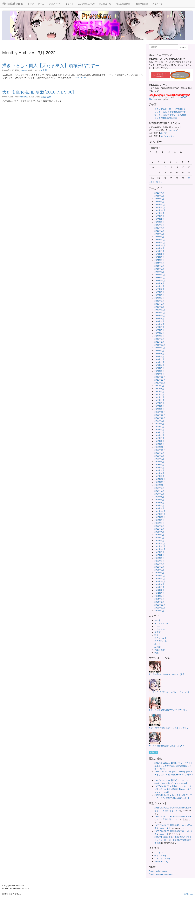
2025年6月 (159, 222)
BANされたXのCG (86, 4)
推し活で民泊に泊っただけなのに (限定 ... (168, 674)
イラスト (69, 4)
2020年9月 (159, 386)
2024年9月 (159, 248)
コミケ (157, 626)
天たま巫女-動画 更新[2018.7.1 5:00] (38, 92)
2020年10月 (159, 383)
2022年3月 (159, 336)
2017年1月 (159, 508)
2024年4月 (159, 263)
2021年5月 (159, 362)
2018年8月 (159, 456)
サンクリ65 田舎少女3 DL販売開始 (170, 112)
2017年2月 (159, 505)
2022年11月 (159, 312)
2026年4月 (159, 193)
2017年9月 (159, 488)
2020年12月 (159, 377)
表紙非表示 (46, 97)
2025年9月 (159, 213)
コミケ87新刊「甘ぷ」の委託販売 (169, 109)
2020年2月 (159, 406)
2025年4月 (159, 228)
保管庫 (157, 632)
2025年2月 (159, 234)
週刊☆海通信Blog (12, 3)
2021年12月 (159, 345)
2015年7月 (159, 555)
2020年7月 (159, 391)
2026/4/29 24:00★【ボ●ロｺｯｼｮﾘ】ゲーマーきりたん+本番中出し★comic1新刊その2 (173, 774)
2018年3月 (159, 470)
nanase (24, 70)
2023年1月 (159, 307)
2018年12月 (159, 447)
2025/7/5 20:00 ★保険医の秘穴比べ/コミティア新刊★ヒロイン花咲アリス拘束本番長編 (173, 840)
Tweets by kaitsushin (158, 871)
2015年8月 (159, 552)
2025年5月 (159, 225)
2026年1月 (159, 201)
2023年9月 (159, 283)
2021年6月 (159, 359)
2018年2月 (159, 473)
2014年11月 (159, 578)
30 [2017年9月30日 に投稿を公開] (189, 178)
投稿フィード (160, 855)
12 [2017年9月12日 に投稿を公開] (164, 167)
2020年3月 (159, 403)
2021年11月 (159, 348)
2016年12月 (159, 511)
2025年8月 (159, 216)
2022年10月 (159, 315)
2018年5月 (159, 464)
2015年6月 (159, 558)
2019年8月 (159, 423)
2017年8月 (159, 491)
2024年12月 (159, 239)
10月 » (159, 182)
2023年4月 (159, 298)
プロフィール (55, 4)
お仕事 (157, 620)
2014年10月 (159, 581)
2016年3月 (159, 535)
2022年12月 (159, 310)
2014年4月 (159, 596)
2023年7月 (159, 289)
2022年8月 (159, 321)
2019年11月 (159, 415)
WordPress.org (161, 861)
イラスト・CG (161, 623)
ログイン (158, 852)
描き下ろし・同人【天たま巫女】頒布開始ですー (51, 65)
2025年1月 (159, 236)
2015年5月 (159, 561)
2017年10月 (159, 485)
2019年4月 (159, 435)
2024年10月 (159, 245)
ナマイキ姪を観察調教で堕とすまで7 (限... (168, 710)
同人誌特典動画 (124, 4)
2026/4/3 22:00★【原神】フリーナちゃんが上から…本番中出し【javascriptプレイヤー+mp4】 (173, 766)
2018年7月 (159, 459)
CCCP (184, 97)
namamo (24, 97)
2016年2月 (159, 537)
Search (183, 47)
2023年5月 (159, 295)
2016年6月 (159, 526)
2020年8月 (159, 388)
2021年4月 (159, 365)
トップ (31, 4)
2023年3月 (159, 301)
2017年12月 (159, 479)
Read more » (80, 77)
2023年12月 (159, 274)
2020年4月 (159, 400)
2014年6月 (159, 593)
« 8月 (151, 182)
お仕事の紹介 (142, 4)
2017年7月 (159, 494)
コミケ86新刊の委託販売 (165, 118)
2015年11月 (159, 546)
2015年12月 (159, 543)
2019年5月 (159, 432)
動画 (156, 635)
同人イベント (160, 638)
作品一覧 (153, 752)
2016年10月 (159, 517)
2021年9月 (159, 350)
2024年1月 (159, 272)
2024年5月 (159, 260)
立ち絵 (157, 647)
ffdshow (152, 99)
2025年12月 (159, 204)
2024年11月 (159, 242)
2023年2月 (159, 304)
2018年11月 (159, 450)
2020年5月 (159, 397)
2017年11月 (159, 482)
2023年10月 (159, 280)
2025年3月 (159, 231)
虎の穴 (163, 133)
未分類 (43, 70)
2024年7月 (159, 254)
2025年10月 (159, 210)
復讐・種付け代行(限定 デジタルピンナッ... (168, 728)
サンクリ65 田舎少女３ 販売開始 (170, 115)
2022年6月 (159, 327)
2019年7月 (159, 426)
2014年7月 (159, 590)
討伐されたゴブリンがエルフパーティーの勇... (170, 692)
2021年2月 (159, 371)
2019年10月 (159, 418)
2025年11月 (159, 207)
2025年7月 (159, 219)
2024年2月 (159, 269)
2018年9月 (159, 453)
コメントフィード (162, 858)
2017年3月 (159, 502)
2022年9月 (159, 318)
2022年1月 (159, 342)
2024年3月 (159, 266)
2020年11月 (159, 380)
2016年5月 (159, 529)
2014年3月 (159, 599)
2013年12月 (159, 605)
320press (188, 894)
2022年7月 (159, 324)
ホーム (41, 4)
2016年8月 (159, 523)
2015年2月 (159, 570)
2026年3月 (159, 196)
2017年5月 (159, 499)
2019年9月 (159, 421)
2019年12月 (159, 412)
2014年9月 (159, 584)
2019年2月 (159, 441)
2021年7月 (159, 356)
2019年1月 (159, 444)
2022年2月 (159, 339)
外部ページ (158, 4)
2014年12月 (159, 575)
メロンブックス (167, 136)
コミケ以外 (159, 629)
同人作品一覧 (105, 4)
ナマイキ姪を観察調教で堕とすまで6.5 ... (167, 745)
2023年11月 (159, 277)
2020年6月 (159, 394)
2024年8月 (159, 251)
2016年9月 (159, 520)
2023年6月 (159, 292)
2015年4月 (159, 564)
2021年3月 (159, 368)
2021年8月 (159, 353)
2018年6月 (159, 461)
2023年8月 (159, 286)
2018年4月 (159, 467)
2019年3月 (159, 438)
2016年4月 (159, 532)
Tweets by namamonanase (161, 874)
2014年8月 (159, 587)
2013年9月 (159, 610)
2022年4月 (159, 333)
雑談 (156, 652)
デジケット (172, 130)
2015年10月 (159, 549)
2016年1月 (159, 540)
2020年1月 (159, 409)
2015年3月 (159, 567)
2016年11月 (159, 514)
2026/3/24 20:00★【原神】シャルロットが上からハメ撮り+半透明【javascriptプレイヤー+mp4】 (173, 789)
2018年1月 (159, 476)
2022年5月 (159, 330)
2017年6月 (159, 497)
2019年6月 (159, 429)
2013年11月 (159, 608)
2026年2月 (159, 199)
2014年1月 (159, 602)
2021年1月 (159, 374)
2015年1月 (159, 573)
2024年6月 (159, 257)
